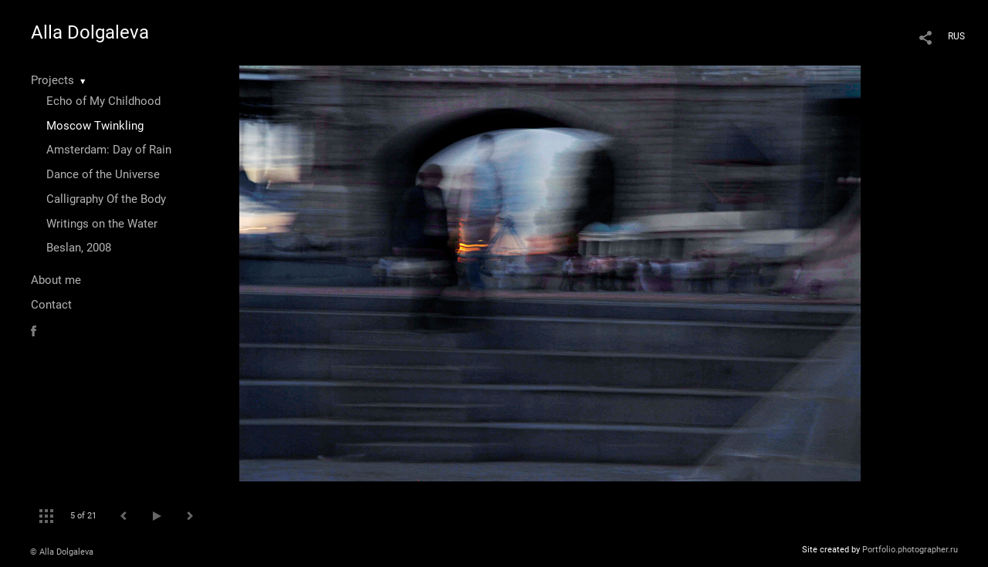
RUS (956, 36)
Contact (51, 305)
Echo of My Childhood (103, 101)
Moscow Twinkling (95, 126)
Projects (52, 80)
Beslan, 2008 (78, 248)
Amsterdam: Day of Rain (108, 150)
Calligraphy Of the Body (106, 199)
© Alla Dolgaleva (61, 552)
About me (56, 280)
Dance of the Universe (103, 174)
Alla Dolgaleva (90, 32)
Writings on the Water (101, 224)
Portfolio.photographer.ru (910, 550)
